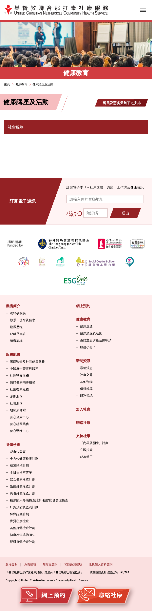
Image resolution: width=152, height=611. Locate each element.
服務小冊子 (88, 347)
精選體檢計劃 (19, 465)
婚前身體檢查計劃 (22, 486)
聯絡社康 (83, 422)
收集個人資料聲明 (101, 564)
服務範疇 (13, 354)
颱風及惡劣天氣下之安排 (122, 103)
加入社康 (83, 409)
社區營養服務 (19, 375)
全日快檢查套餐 (21, 472)
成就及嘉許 (18, 334)
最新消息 (86, 368)
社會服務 (16, 403)
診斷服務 (16, 396)
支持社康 (83, 436)
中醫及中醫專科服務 (24, 368)
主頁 (7, 84)
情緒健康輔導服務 (22, 382)
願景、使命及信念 (22, 320)
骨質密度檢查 (19, 521)
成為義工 (86, 457)
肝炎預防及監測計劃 (24, 507)
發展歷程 (16, 327)
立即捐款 (86, 450)
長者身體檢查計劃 (22, 493)
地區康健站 (18, 410)
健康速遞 (86, 326)
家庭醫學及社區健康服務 (27, 361)
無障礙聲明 (50, 564)
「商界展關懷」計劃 (94, 443)
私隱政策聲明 (73, 564)
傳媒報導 (86, 388)
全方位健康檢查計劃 (24, 458)
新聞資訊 (83, 361)
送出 (125, 213)
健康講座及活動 (42, 84)
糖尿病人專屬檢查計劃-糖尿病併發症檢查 (39, 500)
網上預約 (83, 306)
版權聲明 (11, 564)
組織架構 (16, 341)
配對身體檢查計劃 (22, 541)
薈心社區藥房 (19, 424)
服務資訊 (86, 395)
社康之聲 (86, 375)
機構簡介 (13, 306)
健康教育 (21, 84)
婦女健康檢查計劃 (22, 479)
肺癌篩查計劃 (19, 514)
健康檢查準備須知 (22, 535)
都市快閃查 (18, 451)
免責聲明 (30, 564)
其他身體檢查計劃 (22, 528)
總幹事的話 (18, 313)
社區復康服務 (19, 389)
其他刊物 (86, 382)
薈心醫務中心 (19, 431)
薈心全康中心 (19, 417)
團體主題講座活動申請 (96, 340)
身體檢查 (13, 444)
